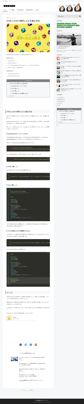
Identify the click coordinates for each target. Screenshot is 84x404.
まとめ (37, 10)
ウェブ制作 (11, 10)
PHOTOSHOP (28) (61, 101)
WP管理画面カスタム (60, 27)
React (65, 25)
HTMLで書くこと (15, 88)
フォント (77, 25)
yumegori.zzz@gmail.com (64, 46)
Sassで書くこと (15, 91)
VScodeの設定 (59, 25)
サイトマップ (45, 400)
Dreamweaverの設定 (71, 25)
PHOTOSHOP (20, 10)
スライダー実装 (68, 23)
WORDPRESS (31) (61, 99)
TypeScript (74, 23)
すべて (5, 10)
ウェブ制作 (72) (60, 97)
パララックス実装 (68, 27)
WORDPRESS (29, 10)
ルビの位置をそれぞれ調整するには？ (20, 93)
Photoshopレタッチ (60, 23)
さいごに (12, 96)
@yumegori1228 (62, 48)
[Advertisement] (28, 104)
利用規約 (39, 400)
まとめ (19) (60, 103)
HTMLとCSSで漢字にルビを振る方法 (18, 83)
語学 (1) (59, 105)
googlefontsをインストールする (19, 86)
